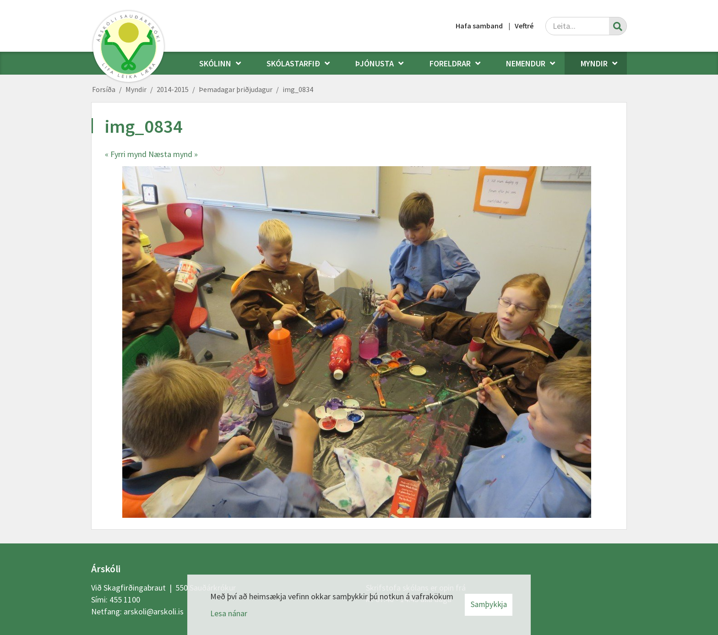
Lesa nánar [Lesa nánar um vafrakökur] (228, 613)
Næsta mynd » (173, 154)
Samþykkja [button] (488, 604)
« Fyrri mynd (126, 154)
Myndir (136, 89)
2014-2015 (173, 89)
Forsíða (103, 89)
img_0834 (298, 89)
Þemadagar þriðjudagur (235, 89)
